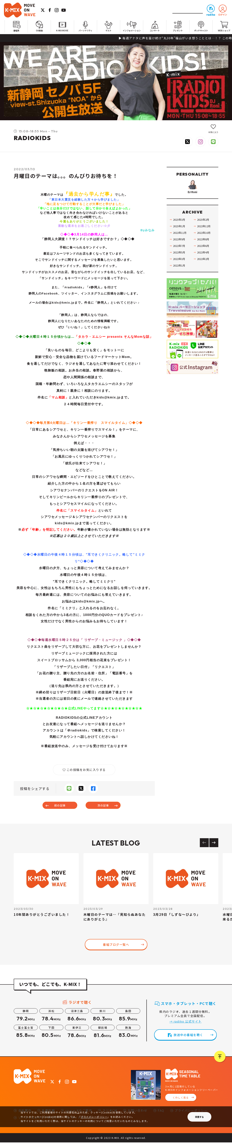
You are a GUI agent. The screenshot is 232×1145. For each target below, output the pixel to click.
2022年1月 (180, 276)
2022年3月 (180, 269)
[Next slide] (213, 845)
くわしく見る (181, 1100)
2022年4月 (204, 263)
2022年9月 (180, 250)
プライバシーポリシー (94, 1116)
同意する (199, 1116)
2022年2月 (204, 269)
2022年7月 (180, 256)
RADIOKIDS (32, 138)
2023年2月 (204, 230)
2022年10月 (204, 243)
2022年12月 (204, 237)
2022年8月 (204, 250)
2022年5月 (180, 263)
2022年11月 (180, 243)
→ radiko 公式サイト (185, 1024)
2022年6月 (204, 256)
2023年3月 (180, 230)
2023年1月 (180, 237)
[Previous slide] (204, 845)
